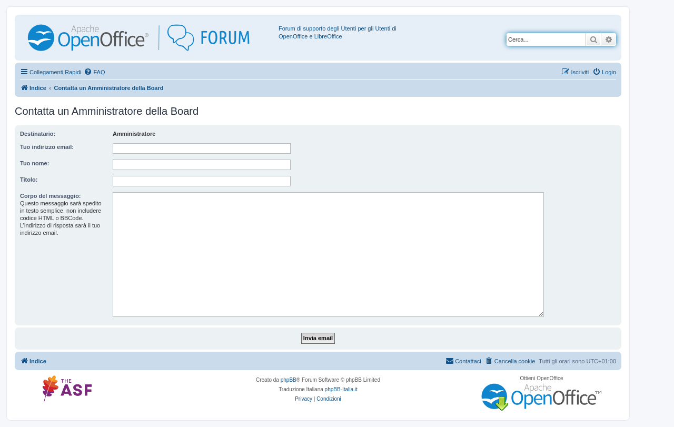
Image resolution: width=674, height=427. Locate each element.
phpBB (288, 380)
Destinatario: (37, 134)
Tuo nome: (34, 163)
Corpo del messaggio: (50, 196)
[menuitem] (94, 72)
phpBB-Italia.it (341, 389)
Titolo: (28, 179)
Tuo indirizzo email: (47, 147)
